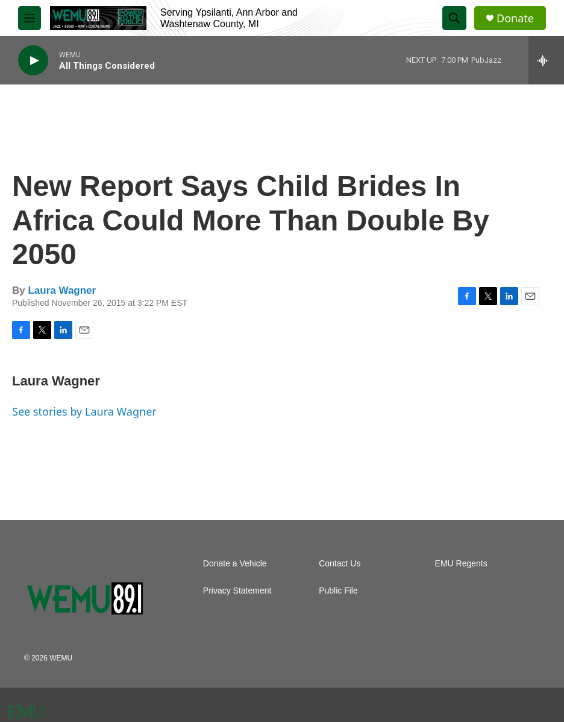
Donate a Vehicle (235, 563)
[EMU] (26, 712)
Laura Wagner (62, 290)
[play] (33, 61)
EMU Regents (461, 563)
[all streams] (546, 60)
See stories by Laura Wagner (84, 411)
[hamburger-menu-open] (29, 18)
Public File (338, 590)
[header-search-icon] (454, 18)
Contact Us (339, 563)
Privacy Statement (237, 590)
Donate (515, 18)
